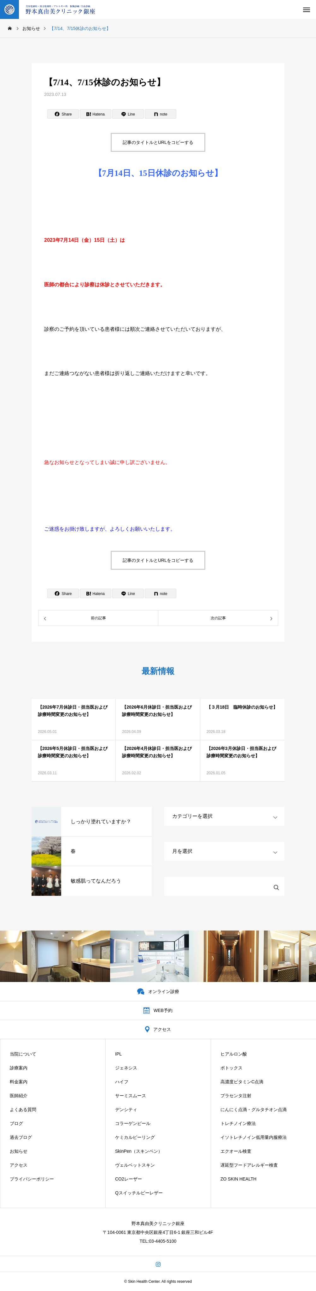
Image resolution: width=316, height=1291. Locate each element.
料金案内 (18, 1082)
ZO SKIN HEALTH (238, 1179)
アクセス (18, 1165)
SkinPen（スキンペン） (138, 1151)
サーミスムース (130, 1095)
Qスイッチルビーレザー (139, 1193)
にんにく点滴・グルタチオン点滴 (253, 1109)
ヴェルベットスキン (135, 1165)
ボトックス (231, 1068)
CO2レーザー (128, 1179)
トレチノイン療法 (238, 1123)
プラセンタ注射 (235, 1095)
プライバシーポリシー (32, 1179)
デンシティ (126, 1109)
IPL (118, 1054)
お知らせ (18, 1151)
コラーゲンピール (132, 1123)
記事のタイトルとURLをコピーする (158, 142)
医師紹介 (18, 1095)
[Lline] (128, 114)
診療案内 (18, 1068)
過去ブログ (21, 1137)
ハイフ (121, 1082)
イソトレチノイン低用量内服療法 (253, 1137)
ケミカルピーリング (135, 1137)
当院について (23, 1054)
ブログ (16, 1123)
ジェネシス (126, 1068)
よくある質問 (23, 1109)
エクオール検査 (235, 1151)
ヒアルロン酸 (233, 1054)
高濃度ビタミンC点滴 (241, 1082)
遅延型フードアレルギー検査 (249, 1165)
